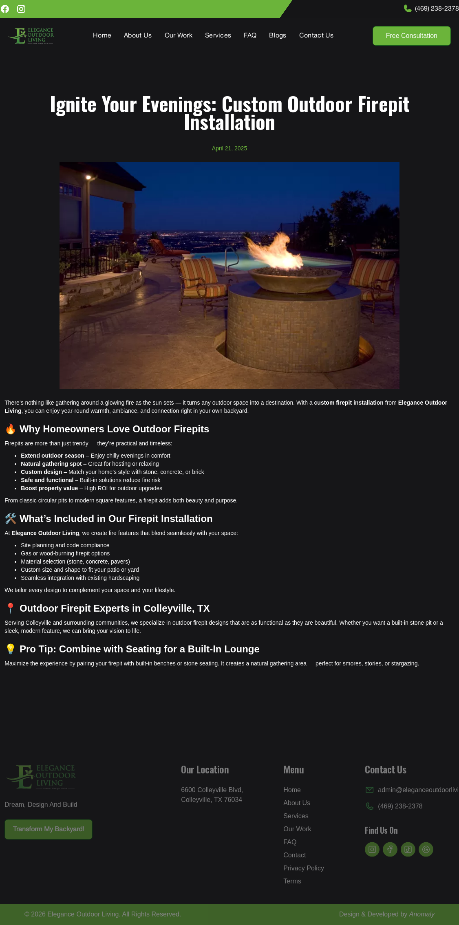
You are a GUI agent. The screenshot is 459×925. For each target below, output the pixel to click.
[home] (31, 36)
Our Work (178, 36)
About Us (138, 36)
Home (102, 36)
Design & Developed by (387, 914)
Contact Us (316, 36)
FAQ (250, 36)
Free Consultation (411, 35)
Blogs (278, 36)
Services (218, 36)
